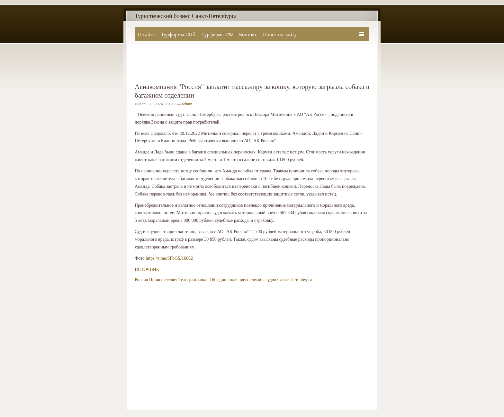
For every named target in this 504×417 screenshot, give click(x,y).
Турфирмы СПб (178, 34)
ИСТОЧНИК (147, 269)
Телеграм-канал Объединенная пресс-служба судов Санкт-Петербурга (245, 279)
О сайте (146, 34)
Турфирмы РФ (217, 34)
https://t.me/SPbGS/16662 (169, 258)
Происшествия (163, 279)
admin (187, 104)
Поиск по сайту (280, 34)
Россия (141, 279)
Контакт (247, 34)
